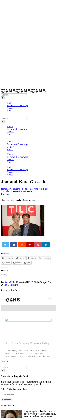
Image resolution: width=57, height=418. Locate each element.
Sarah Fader (10, 282)
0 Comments (12, 285)
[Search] (2, 97)
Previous (5, 194)
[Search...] (14, 94)
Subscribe (6, 400)
